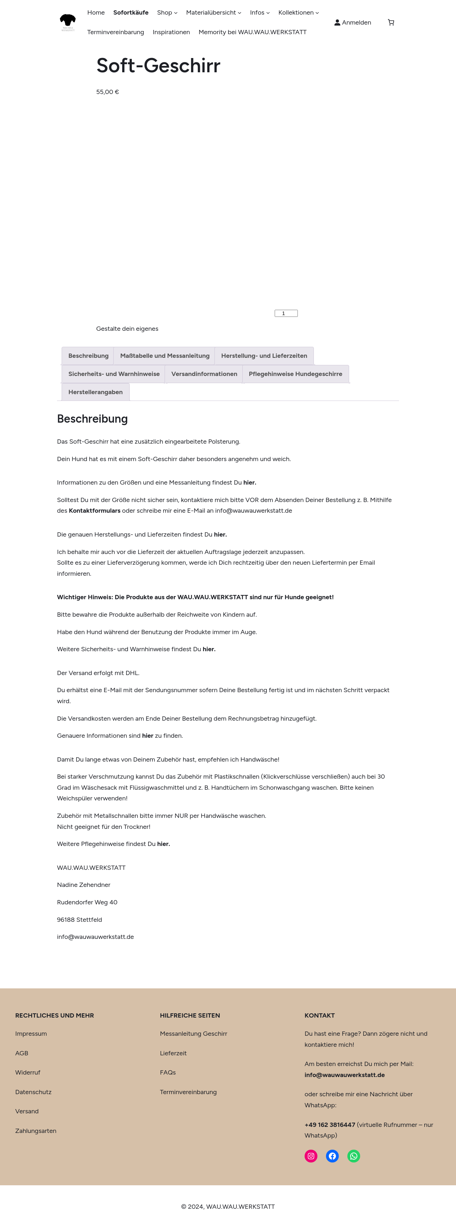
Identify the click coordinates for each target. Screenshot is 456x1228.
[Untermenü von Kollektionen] (317, 13)
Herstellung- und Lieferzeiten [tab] (264, 356)
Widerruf (28, 1072)
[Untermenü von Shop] (176, 13)
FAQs (168, 1072)
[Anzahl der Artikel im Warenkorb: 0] (391, 22)
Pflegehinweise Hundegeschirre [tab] (295, 374)
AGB (21, 1053)
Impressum (31, 1034)
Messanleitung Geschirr (193, 1034)
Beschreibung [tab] (88, 356)
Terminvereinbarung (188, 1092)
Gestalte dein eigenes (127, 329)
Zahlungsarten (36, 1131)
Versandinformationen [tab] (204, 374)
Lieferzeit (173, 1053)
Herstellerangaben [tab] (95, 392)
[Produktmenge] (286, 313)
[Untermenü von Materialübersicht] (240, 13)
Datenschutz (33, 1092)
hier (148, 736)
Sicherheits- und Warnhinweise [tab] (114, 374)
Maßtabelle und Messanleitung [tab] (164, 356)
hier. (220, 534)
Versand (27, 1111)
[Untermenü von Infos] (268, 13)
